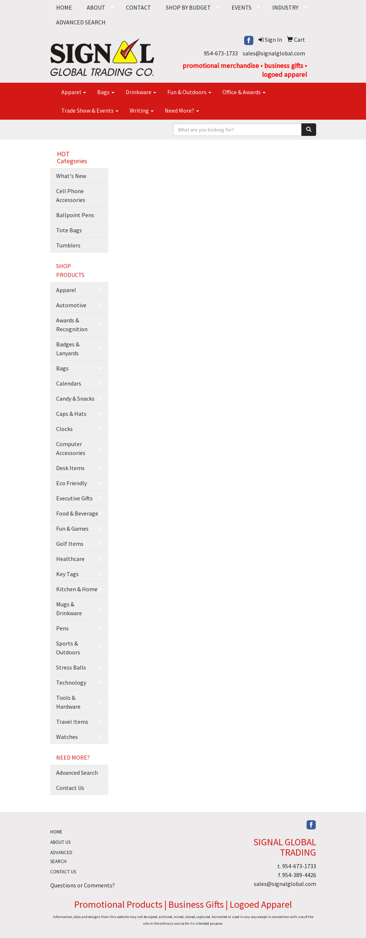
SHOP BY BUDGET (188, 7)
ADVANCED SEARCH (81, 22)
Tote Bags (69, 230)
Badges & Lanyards (67, 348)
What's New (71, 175)
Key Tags (67, 574)
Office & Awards (244, 92)
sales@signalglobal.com (274, 53)
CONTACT (138, 7)
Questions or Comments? (82, 885)
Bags (105, 92)
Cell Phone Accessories (70, 195)
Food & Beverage (77, 513)
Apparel (73, 92)
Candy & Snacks (75, 398)
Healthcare (70, 558)
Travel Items (72, 721)
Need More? (182, 110)
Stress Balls (71, 667)
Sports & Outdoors (68, 648)
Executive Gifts (74, 498)
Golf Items (69, 543)
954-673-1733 (221, 53)
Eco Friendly (71, 483)
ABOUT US (60, 842)
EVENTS (242, 7)
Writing (142, 110)
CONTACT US (63, 872)
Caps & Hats (71, 413)
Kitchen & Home (77, 589)
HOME (64, 7)
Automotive (71, 305)
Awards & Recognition (72, 324)
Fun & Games (72, 528)
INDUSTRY (285, 7)
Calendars (68, 383)
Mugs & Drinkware (69, 608)
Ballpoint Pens (75, 215)
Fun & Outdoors (189, 92)
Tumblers (68, 245)
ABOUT (96, 7)
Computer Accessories (70, 448)
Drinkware (141, 92)
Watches (67, 736)
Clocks (64, 428)
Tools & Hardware (68, 702)
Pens (62, 628)
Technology (71, 682)
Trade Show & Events (90, 110)
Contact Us (70, 787)
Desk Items (70, 468)
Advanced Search (77, 772)
